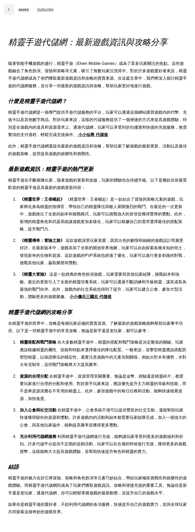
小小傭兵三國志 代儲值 (90, 296)
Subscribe (45, 9)
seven (23, 9)
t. (9, 9)
